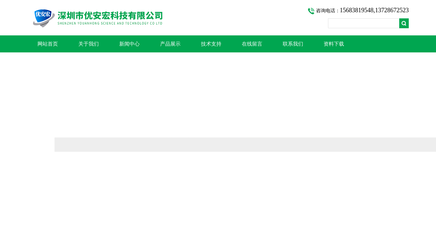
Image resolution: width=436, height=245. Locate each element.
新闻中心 (129, 44)
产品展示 (170, 44)
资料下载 (334, 44)
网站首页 (47, 44)
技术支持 (211, 44)
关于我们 (88, 44)
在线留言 (252, 44)
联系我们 (293, 44)
